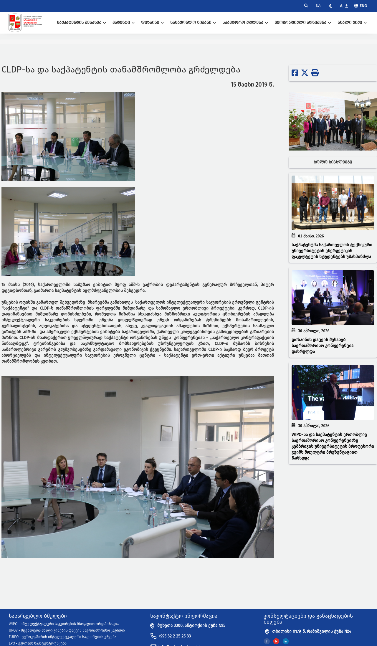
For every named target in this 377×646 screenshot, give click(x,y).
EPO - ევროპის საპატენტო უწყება (38, 643)
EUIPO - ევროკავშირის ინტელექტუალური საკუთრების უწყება (62, 637)
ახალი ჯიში (352, 22)
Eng (363, 6)
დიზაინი (152, 22)
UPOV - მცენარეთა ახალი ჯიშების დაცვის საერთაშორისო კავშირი (67, 630)
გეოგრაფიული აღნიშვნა (303, 22)
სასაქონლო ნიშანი (193, 22)
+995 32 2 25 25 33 (174, 636)
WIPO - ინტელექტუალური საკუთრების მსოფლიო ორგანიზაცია (64, 624)
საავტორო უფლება (245, 22)
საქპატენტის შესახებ (81, 22)
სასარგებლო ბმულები (38, 616)
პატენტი (124, 22)
